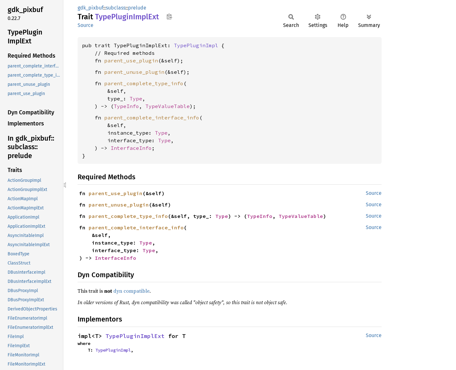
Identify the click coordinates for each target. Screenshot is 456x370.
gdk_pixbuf (90, 8)
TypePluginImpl (196, 45)
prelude (137, 8)
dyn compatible (131, 290)
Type (136, 98)
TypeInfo (126, 106)
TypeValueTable (167, 106)
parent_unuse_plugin (134, 72)
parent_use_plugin (131, 60)
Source (85, 25)
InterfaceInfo (131, 148)
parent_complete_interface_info (151, 117)
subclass (115, 8)
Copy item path (169, 16)
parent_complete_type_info (143, 83)
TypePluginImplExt (135, 336)
